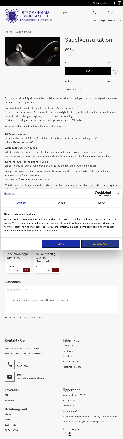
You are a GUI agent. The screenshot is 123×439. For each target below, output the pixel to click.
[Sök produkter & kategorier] (76, 12)
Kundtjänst (68, 351)
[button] (110, 12)
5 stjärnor (19, 289)
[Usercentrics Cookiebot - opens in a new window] (97, 193)
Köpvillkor (68, 356)
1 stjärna (8, 289)
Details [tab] (61, 202)
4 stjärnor (16, 289)
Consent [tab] (21, 202)
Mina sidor (68, 345)
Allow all (100, 243)
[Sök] (95, 12)
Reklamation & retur (72, 366)
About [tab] (101, 202)
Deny (60, 243)
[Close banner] (118, 193)
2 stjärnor (10, 289)
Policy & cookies (70, 361)
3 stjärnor (13, 289)
